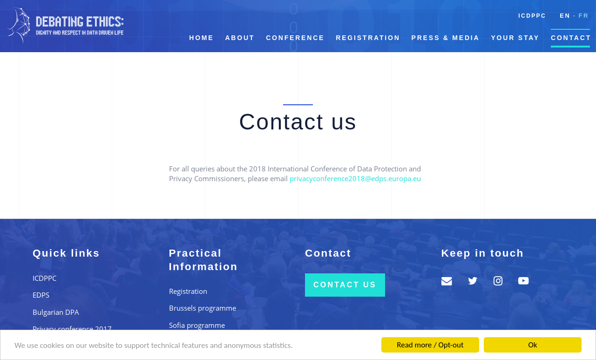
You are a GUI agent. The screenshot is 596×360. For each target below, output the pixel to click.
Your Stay (515, 37)
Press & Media (446, 37)
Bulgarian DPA (56, 312)
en (565, 15)
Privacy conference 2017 (72, 328)
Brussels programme (202, 307)
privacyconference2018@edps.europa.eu (355, 178)
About (240, 37)
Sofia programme (197, 325)
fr (583, 15)
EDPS (41, 294)
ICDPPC (532, 16)
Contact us (345, 285)
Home (201, 37)
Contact (571, 37)
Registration (368, 37)
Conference (295, 37)
